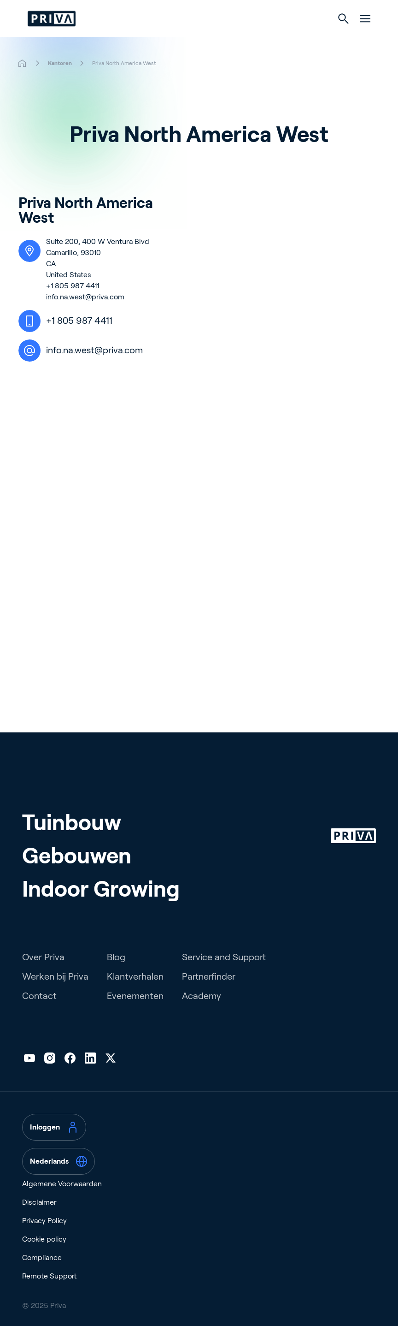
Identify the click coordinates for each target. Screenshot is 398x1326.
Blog (116, 957)
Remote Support (49, 1276)
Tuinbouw (71, 822)
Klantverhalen (135, 976)
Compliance (42, 1257)
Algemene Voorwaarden (62, 1184)
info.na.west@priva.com (85, 297)
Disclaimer (39, 1202)
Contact (39, 996)
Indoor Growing (101, 889)
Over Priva (43, 957)
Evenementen (135, 996)
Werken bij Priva (55, 976)
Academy (201, 996)
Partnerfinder (208, 976)
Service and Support (224, 957)
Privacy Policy (44, 1221)
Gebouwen (76, 856)
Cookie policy (44, 1239)
